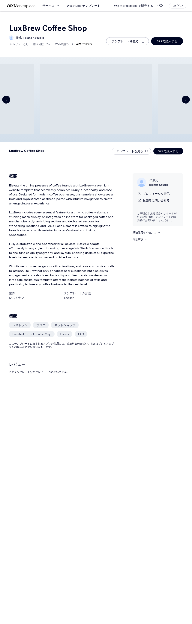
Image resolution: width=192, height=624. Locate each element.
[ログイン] (177, 5)
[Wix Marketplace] (21, 6)
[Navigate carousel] (6, 100)
